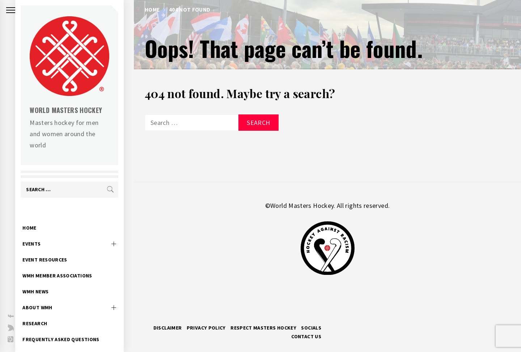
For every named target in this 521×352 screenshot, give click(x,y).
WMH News (46, 280)
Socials (311, 327)
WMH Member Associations (67, 264)
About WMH (47, 296)
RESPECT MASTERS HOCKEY (263, 327)
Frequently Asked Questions (71, 328)
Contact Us (306, 336)
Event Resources (55, 248)
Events (42, 232)
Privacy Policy (206, 327)
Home (39, 216)
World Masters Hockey (76, 110)
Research (45, 312)
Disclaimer (167, 327)
